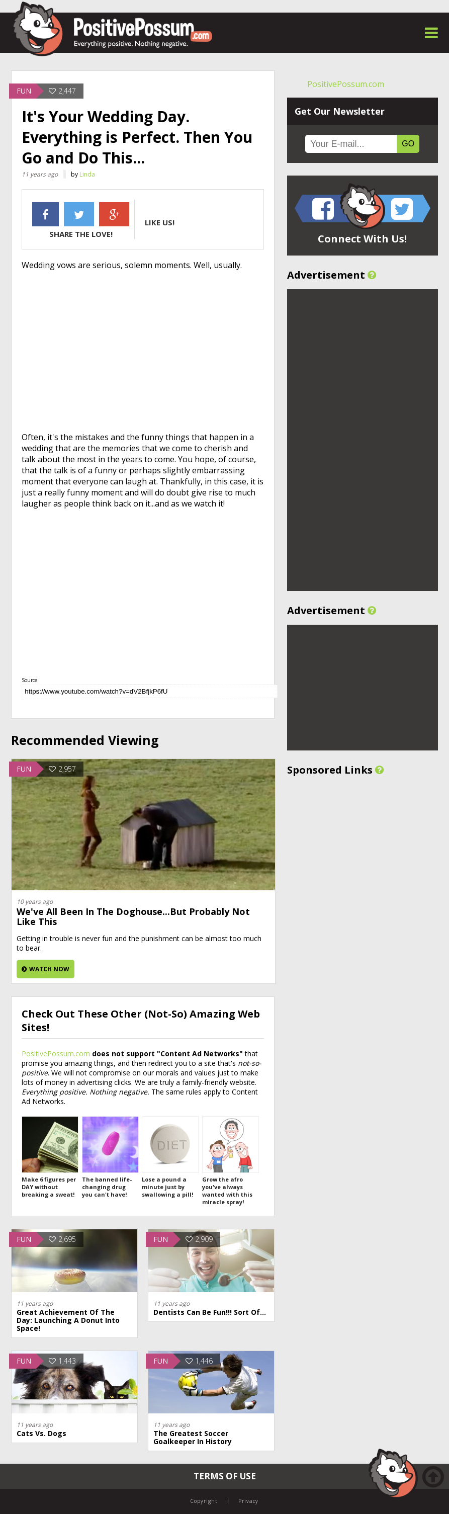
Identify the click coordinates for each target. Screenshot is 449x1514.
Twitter (79, 214)
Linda (87, 174)
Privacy (248, 1501)
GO (408, 143)
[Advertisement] (142, 351)
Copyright (204, 1501)
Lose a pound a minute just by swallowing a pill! (170, 1157)
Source (29, 680)
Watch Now (45, 969)
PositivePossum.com (56, 1053)
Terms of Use (225, 1476)
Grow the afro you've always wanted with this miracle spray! (230, 1161)
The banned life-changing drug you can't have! (110, 1157)
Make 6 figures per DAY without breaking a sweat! (49, 1157)
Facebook (45, 214)
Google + (114, 214)
